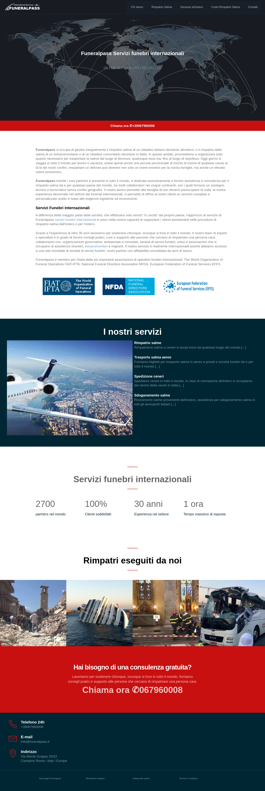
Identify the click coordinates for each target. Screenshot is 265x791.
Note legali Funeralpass (50, 778)
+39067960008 (32, 727)
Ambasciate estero (141, 778)
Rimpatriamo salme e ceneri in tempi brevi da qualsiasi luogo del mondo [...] (190, 347)
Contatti (251, 6)
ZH (159, 68)
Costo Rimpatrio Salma (224, 6)
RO (144, 68)
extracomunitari (96, 246)
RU (151, 68)
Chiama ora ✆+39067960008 (132, 126)
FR (136, 68)
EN (113, 68)
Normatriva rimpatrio (95, 778)
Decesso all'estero (190, 6)
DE (106, 68)
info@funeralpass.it (35, 741)
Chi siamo (135, 6)
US (129, 68)
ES (120, 68)
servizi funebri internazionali (75, 219)
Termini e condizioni (188, 778)
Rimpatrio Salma (160, 6)
